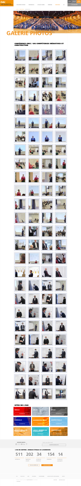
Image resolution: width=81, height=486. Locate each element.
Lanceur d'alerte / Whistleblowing (53, 476)
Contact (63, 476)
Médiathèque (22, 9)
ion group (18, 481)
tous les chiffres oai (34, 465)
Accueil (17, 9)
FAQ (16, 476)
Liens (28, 476)
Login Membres (79, 1)
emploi (69, 1)
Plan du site (22, 476)
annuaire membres (74, 1)
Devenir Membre (41, 476)
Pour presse (34, 476)
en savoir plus (22, 413)
